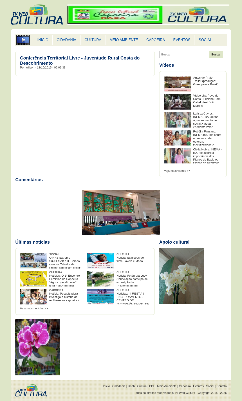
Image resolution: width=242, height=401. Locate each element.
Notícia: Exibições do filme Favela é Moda (130, 258)
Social (210, 386)
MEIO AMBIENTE (124, 40)
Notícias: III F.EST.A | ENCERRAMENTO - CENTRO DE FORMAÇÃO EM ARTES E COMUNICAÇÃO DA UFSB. (118, 299)
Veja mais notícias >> (34, 308)
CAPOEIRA (155, 40)
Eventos (198, 386)
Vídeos (166, 65)
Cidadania (118, 386)
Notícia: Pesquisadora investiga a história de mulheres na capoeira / (64, 295)
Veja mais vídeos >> (177, 170)
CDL (152, 386)
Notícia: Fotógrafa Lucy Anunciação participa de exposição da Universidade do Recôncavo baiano (117, 281)
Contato (221, 386)
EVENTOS (181, 40)
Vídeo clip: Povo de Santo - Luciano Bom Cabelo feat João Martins (206, 100)
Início (106, 386)
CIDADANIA (66, 40)
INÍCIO (42, 40)
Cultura (142, 386)
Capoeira (185, 386)
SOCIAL (205, 40)
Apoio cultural (174, 242)
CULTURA (93, 40)
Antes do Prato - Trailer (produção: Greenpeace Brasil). (206, 81)
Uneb (131, 386)
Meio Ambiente (167, 386)
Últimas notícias (32, 242)
